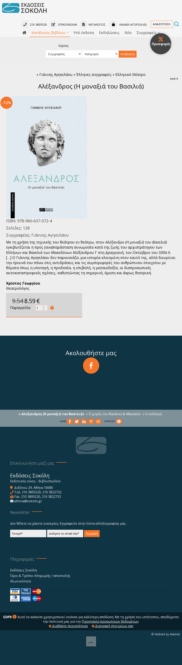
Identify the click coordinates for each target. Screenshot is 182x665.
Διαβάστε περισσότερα (68, 626)
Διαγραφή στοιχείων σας (113, 626)
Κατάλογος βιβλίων (49, 32)
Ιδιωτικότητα (20, 581)
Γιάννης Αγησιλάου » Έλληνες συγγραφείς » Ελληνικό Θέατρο (92, 74)
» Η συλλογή (152, 414)
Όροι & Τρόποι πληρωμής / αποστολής (40, 575)
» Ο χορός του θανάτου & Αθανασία (113, 414)
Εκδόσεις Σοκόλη (23, 570)
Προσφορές (161, 41)
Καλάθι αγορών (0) (128, 24)
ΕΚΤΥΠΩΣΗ (113, 421)
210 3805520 (31, 492)
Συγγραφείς (148, 32)
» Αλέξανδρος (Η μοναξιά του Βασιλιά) (51, 414)
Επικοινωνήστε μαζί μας (32, 463)
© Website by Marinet (165, 634)
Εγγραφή (92, 533)
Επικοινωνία (63, 24)
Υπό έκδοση (83, 32)
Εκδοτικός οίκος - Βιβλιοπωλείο (35, 481)
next (174, 79)
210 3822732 (51, 492)
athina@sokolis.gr (28, 501)
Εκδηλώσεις (109, 32)
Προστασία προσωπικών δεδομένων (110, 621)
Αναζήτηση (128, 54)
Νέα (128, 32)
